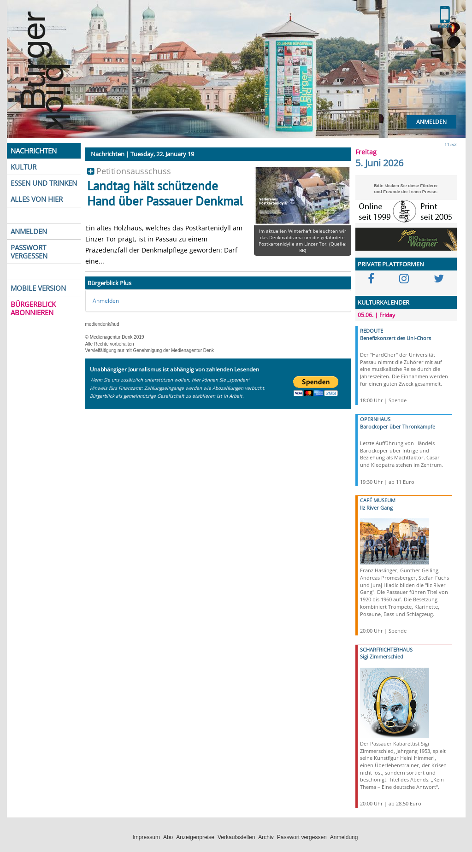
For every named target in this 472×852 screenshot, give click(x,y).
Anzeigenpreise (195, 837)
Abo (168, 837)
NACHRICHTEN (34, 150)
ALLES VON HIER (37, 199)
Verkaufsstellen (236, 837)
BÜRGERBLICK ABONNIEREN (33, 308)
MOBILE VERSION (38, 288)
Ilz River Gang (376, 507)
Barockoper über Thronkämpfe (397, 426)
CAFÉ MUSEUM (377, 500)
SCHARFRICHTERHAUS (386, 649)
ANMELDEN (29, 231)
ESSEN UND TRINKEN (44, 183)
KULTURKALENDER (383, 302)
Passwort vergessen (302, 837)
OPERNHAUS (375, 419)
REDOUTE (371, 330)
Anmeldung (344, 837)
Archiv (265, 837)
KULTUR (23, 166)
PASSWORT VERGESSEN (29, 251)
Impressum (146, 837)
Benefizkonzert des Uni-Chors (395, 338)
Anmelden (431, 122)
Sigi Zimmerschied (381, 656)
